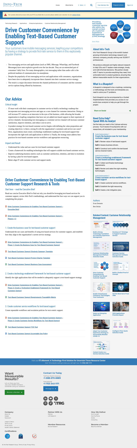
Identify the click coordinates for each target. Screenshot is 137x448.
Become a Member (15, 392)
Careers (7, 416)
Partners (50, 414)
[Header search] (91, 5)
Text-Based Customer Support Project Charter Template (29, 258)
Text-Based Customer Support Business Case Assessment (31, 264)
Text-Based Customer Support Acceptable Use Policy (28, 333)
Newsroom (8, 418)
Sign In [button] (130, 5)
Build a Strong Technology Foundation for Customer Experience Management (101, 231)
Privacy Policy (9, 425)
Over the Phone (95, 416)
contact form (76, 15)
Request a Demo (118, 5)
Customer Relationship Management (55, 23)
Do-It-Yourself (95, 414)
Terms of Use (9, 423)
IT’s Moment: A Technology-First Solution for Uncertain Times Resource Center (72, 360)
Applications (23, 23)
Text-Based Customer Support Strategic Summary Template (31, 251)
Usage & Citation (10, 422)
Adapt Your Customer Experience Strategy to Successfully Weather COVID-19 (101, 330)
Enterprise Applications (35, 23)
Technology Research (11, 23)
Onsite (93, 418)
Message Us (51, 389)
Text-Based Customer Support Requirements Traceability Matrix (33, 297)
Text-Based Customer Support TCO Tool (23, 326)
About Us (7, 414)
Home (58, 5)
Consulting (94, 420)
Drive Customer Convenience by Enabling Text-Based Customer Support (101, 272)
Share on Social (112, 111)
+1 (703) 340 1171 (86, 363)
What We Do (69, 5)
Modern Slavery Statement (13, 427)
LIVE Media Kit (52, 416)
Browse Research (53, 426)
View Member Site (103, 5)
